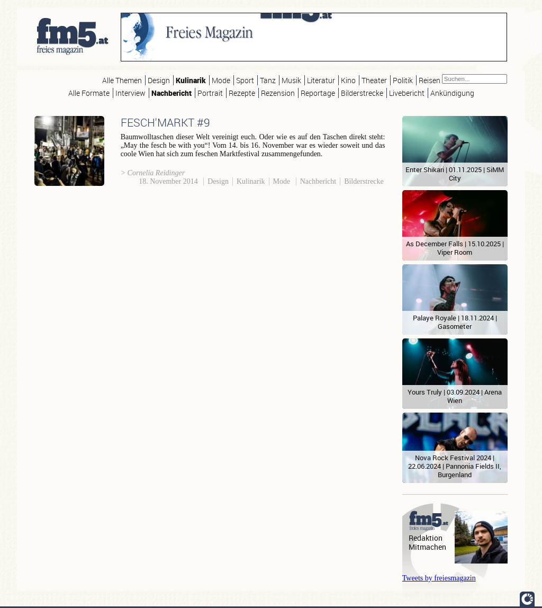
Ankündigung (452, 93)
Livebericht (406, 93)
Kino (348, 80)
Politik (403, 80)
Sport (245, 80)
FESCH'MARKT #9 (165, 122)
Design (159, 80)
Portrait (210, 93)
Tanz (268, 80)
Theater (374, 80)
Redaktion (425, 538)
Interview (130, 93)
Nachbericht (171, 93)
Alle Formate (89, 93)
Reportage (318, 93)
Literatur (321, 80)
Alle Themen (122, 80)
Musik (291, 80)
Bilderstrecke (362, 93)
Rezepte (242, 93)
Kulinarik (191, 80)
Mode (221, 80)
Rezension (278, 93)
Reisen (429, 80)
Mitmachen (427, 547)
